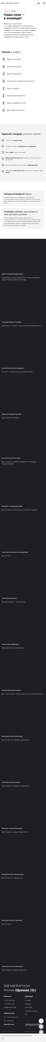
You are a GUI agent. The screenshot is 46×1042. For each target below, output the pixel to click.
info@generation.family (10, 1007)
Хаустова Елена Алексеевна (11, 458)
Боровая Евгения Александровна (13, 368)
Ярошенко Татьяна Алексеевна (12, 828)
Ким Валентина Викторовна (11, 782)
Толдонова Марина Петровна (11, 322)
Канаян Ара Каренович (9, 598)
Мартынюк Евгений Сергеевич (12, 920)
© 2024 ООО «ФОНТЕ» (9, 1031)
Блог (26, 1014)
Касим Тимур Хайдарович (10, 644)
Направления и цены (31, 1011)
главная (6, 11)
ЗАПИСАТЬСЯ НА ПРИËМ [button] (33, 1024)
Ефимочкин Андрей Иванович (12, 414)
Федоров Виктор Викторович (11, 690)
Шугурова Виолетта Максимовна (12, 874)
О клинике (28, 1000)
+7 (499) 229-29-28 (9, 1000)
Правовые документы (30, 1031)
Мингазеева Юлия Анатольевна (12, 736)
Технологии (28, 1007)
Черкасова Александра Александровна (15, 552)
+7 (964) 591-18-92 (9, 1004)
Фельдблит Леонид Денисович (12, 506)
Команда (27, 1004)
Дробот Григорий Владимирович (12, 274)
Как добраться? (9, 1024)
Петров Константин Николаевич (12, 966)
